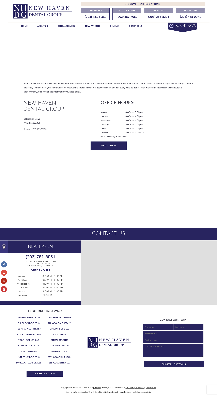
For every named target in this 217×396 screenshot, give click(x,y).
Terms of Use (151, 388)
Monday (22, 276)
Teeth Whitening (59, 351)
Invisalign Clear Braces (28, 363)
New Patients (92, 26)
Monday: (103, 112)
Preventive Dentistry (28, 317)
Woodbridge (126, 10)
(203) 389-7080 (127, 16)
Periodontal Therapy (59, 323)
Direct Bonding (28, 351)
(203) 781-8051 (95, 16)
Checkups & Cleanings (59, 317)
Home (24, 26)
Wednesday (24, 284)
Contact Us (135, 26)
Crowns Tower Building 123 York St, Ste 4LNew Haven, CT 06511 (40, 263)
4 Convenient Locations (142, 4)
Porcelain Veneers (59, 346)
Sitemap (97, 388)
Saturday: (104, 133)
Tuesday (22, 280)
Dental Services (66, 26)
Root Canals (59, 334)
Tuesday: (104, 116)
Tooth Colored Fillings (28, 334)
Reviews (114, 26)
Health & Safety (43, 373)
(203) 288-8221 (158, 16)
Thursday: (104, 124)
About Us (42, 26)
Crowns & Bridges (59, 329)
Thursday (23, 288)
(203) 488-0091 (190, 16)
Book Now (107, 145)
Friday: (103, 128)
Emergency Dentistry (28, 357)
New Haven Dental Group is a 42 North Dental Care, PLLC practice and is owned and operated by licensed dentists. (108, 392)
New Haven (95, 10)
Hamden (158, 10)
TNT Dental (130, 388)
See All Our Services (59, 363)
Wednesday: (105, 120)
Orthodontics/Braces (59, 357)
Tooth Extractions (28, 340)
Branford (190, 10)
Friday (21, 291)
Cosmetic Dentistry (28, 346)
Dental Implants (59, 340)
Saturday (23, 295)
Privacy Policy (140, 388)
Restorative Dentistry (29, 329)
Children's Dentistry (29, 323)
